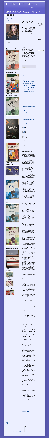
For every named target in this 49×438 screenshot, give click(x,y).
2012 (23, 146)
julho (24, 131)
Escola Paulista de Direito (29, 430)
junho (24, 132)
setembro (24, 128)
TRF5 (7, 424)
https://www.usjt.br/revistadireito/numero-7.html (28, 304)
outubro (24, 127)
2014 (23, 144)
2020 (23, 75)
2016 (23, 141)
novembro (24, 80)
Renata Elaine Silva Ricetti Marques (21, 4)
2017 (23, 140)
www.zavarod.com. (25, 259)
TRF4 (7, 423)
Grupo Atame (27, 431)
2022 (23, 74)
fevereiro (24, 137)
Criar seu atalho (7, 20)
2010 (23, 149)
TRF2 (7, 421)
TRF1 (7, 420)
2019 (23, 76)
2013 (23, 145)
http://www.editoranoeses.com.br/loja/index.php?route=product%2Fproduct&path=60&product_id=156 (13, 428)
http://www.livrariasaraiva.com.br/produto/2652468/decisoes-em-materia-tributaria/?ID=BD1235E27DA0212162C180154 (14, 431)
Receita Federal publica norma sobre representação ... (27, 97)
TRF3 (7, 422)
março (24, 136)
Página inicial (28, 70)
